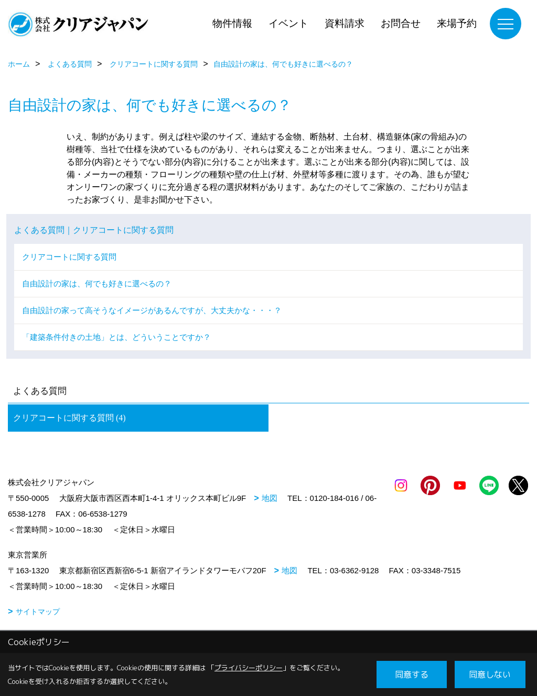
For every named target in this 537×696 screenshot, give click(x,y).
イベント (288, 23)
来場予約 (457, 23)
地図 (269, 498)
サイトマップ (38, 611)
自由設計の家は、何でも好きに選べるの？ (96, 283)
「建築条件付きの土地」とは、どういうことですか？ (116, 337)
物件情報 (232, 23)
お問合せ (401, 23)
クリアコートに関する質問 (69, 256)
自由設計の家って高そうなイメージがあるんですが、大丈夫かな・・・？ (152, 310)
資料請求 (344, 23)
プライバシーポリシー (248, 667)
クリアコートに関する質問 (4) (69, 417)
